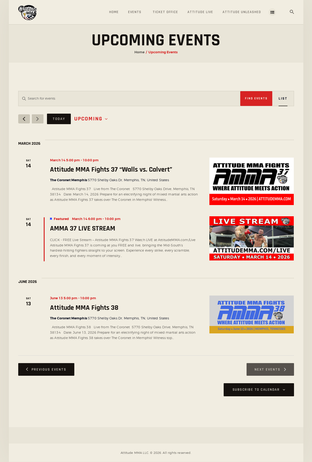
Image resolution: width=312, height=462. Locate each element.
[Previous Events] (24, 118)
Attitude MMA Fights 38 (84, 307)
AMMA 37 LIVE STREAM (82, 228)
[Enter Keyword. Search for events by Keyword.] (129, 98)
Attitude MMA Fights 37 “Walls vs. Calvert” (111, 169)
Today (59, 118)
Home (139, 52)
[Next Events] (37, 118)
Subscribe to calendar (256, 389)
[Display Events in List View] (283, 98)
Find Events (256, 98)
